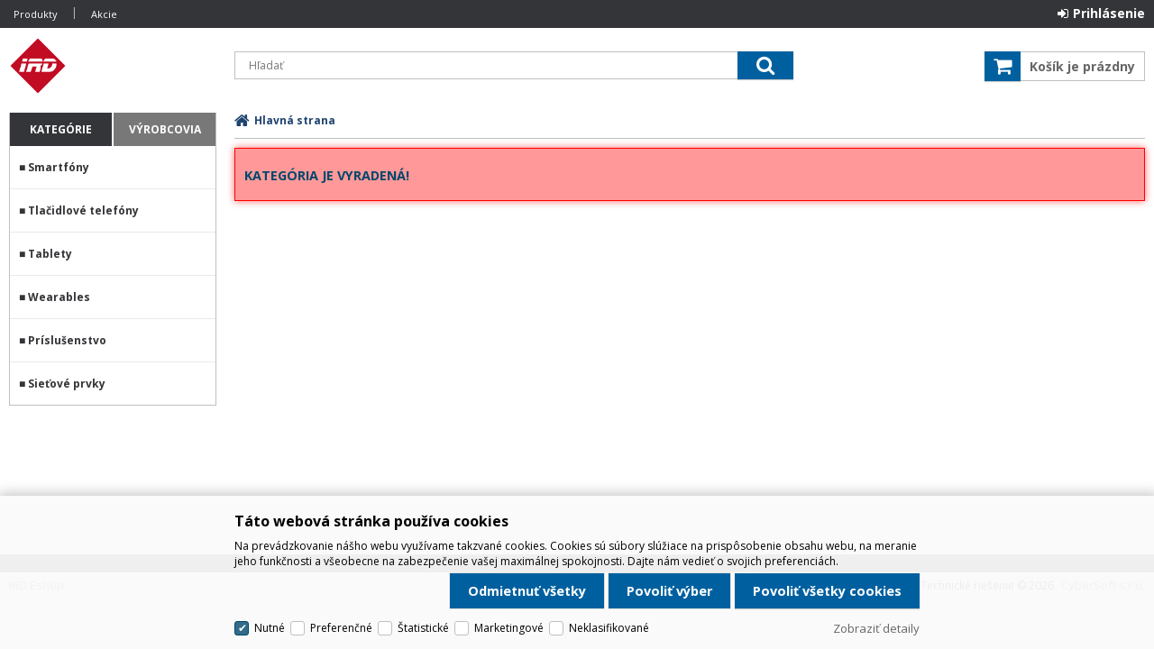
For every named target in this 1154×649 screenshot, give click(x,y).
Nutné (269, 627)
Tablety (50, 253)
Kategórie (61, 129)
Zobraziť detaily (876, 628)
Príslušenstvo (67, 340)
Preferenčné (341, 627)
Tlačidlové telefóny (83, 210)
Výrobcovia (165, 129)
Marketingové (509, 627)
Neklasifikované (609, 627)
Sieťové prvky (66, 383)
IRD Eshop (112, 66)
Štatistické (423, 627)
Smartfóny (58, 167)
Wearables (59, 297)
